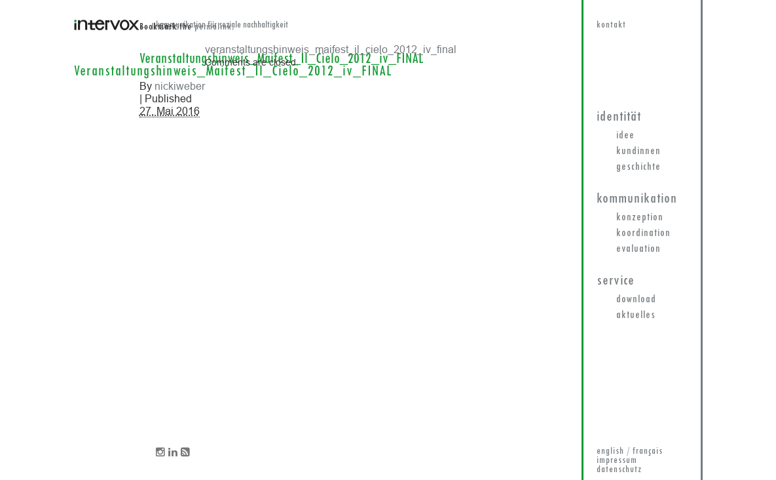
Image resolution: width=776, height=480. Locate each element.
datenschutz (619, 470)
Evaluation (638, 249)
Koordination (643, 233)
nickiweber (180, 86)
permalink (213, 27)
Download (636, 299)
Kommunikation (637, 199)
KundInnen (638, 151)
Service (616, 281)
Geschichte (638, 167)
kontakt (611, 25)
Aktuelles (636, 315)
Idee (625, 135)
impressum (617, 460)
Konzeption (639, 217)
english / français (630, 451)
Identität (619, 117)
